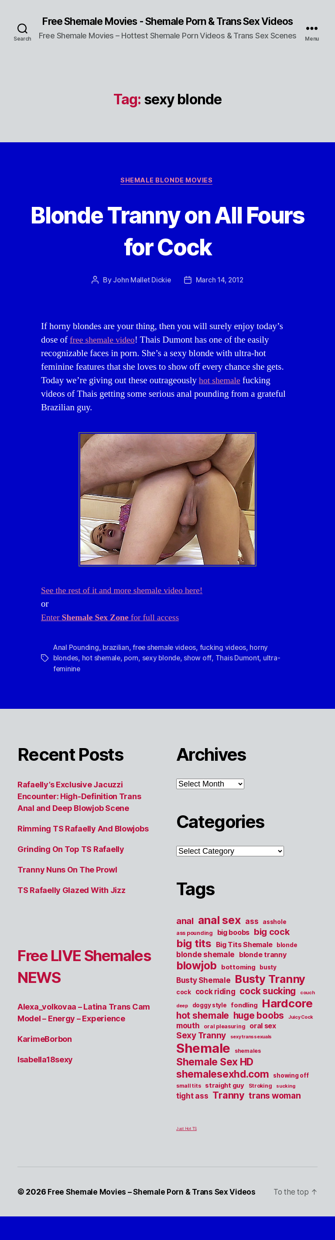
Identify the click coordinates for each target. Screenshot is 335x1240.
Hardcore (287, 1015)
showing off (290, 1087)
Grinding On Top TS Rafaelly (70, 861)
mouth (188, 1037)
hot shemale (221, 392)
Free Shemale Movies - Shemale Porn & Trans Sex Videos (167, 27)
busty (268, 979)
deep (182, 1017)
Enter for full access (114, 629)
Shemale (203, 1060)
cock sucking (267, 1002)
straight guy (224, 1097)
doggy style (209, 1016)
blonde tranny (263, 966)
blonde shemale (205, 966)
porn (133, 670)
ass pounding (194, 944)
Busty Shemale (203, 991)
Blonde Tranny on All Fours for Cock (167, 241)
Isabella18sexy (45, 1071)
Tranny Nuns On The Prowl (67, 881)
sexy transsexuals (251, 1048)
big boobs (233, 944)
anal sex (219, 931)
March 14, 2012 (220, 292)
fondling (244, 1017)
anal (185, 932)
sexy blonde (163, 670)
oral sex (263, 1037)
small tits (188, 1097)
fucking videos (225, 659)
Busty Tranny (270, 990)
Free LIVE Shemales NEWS (83, 977)
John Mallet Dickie (141, 292)
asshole (274, 933)
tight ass (192, 1107)
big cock (272, 943)
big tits (194, 955)
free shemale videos (166, 659)
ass (251, 933)
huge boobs (258, 1027)
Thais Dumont (240, 670)
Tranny (228, 1107)
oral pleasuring (224, 1038)
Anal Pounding (76, 659)
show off (201, 670)
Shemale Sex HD (214, 1074)
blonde (287, 956)
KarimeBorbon (44, 1050)
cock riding (215, 1003)
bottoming (238, 979)
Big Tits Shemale (244, 956)
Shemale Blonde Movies (167, 192)
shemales (248, 1062)
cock (183, 1003)
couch (307, 1004)
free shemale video (104, 352)
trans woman (275, 1107)
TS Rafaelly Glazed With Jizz (71, 902)
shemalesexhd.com (222, 1086)
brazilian (116, 659)
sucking (285, 1098)
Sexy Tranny (201, 1047)
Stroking (260, 1097)
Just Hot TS (186, 1140)
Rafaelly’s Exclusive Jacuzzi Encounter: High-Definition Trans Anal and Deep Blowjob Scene (79, 808)
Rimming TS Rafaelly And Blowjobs (82, 840)
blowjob (196, 977)
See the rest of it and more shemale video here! (126, 602)
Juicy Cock (300, 1029)
